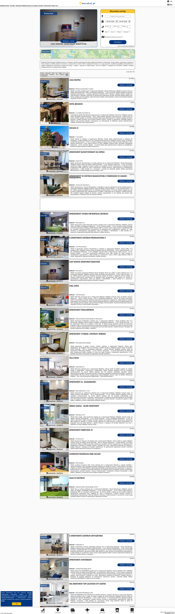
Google (30, 592)
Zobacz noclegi (126, 85)
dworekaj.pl (87, 3)
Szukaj (118, 42)
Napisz (172, 613)
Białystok (44, 82)
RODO (3, 601)
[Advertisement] (87, 517)
